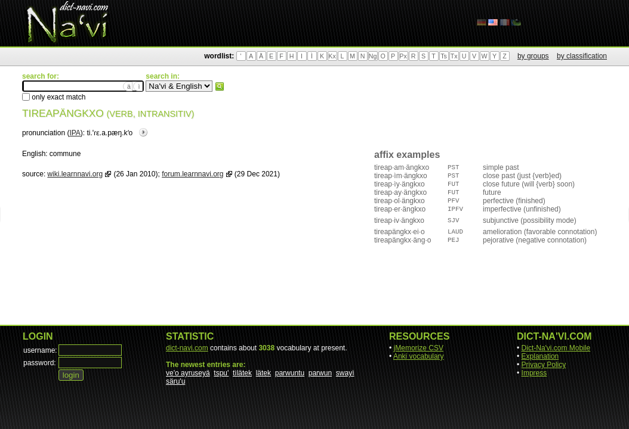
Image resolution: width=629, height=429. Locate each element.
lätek (263, 373)
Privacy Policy (544, 364)
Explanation (540, 356)
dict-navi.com (187, 348)
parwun (320, 373)
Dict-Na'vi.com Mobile (556, 348)
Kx (331, 56)
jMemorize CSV (418, 348)
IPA (74, 133)
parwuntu (289, 373)
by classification (582, 56)
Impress (534, 373)
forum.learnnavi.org (192, 174)
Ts (443, 56)
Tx (454, 56)
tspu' (221, 373)
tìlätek (242, 373)
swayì (345, 373)
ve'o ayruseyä (188, 373)
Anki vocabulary (418, 356)
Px (402, 56)
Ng (373, 56)
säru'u (175, 381)
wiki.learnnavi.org (75, 174)
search (219, 86)
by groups (533, 56)
